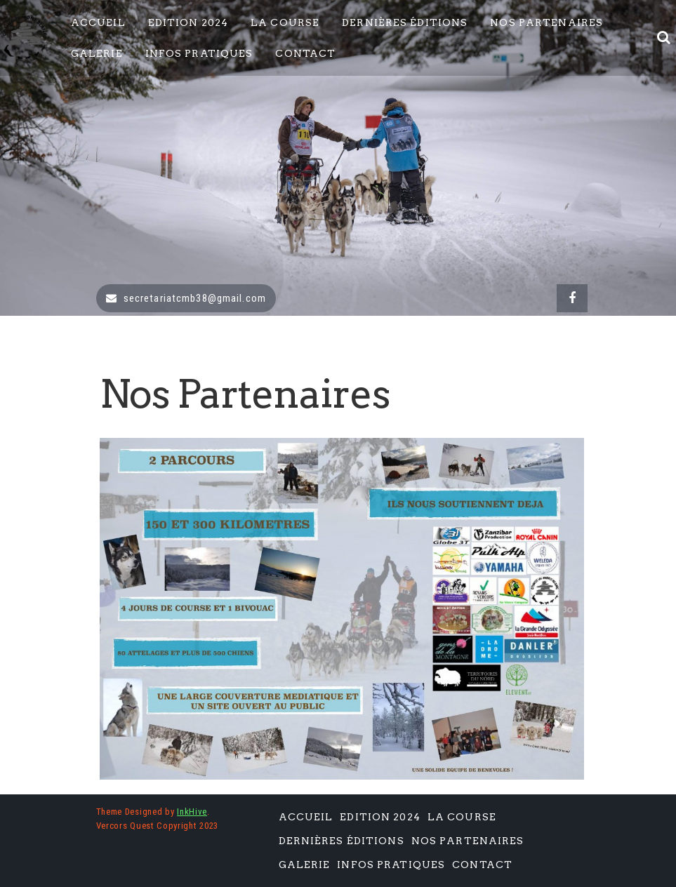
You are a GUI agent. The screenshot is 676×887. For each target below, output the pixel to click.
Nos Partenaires (546, 22)
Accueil (98, 22)
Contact (305, 53)
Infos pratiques (199, 53)
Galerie (97, 53)
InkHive (192, 811)
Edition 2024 (188, 22)
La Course (285, 22)
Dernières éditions (405, 22)
